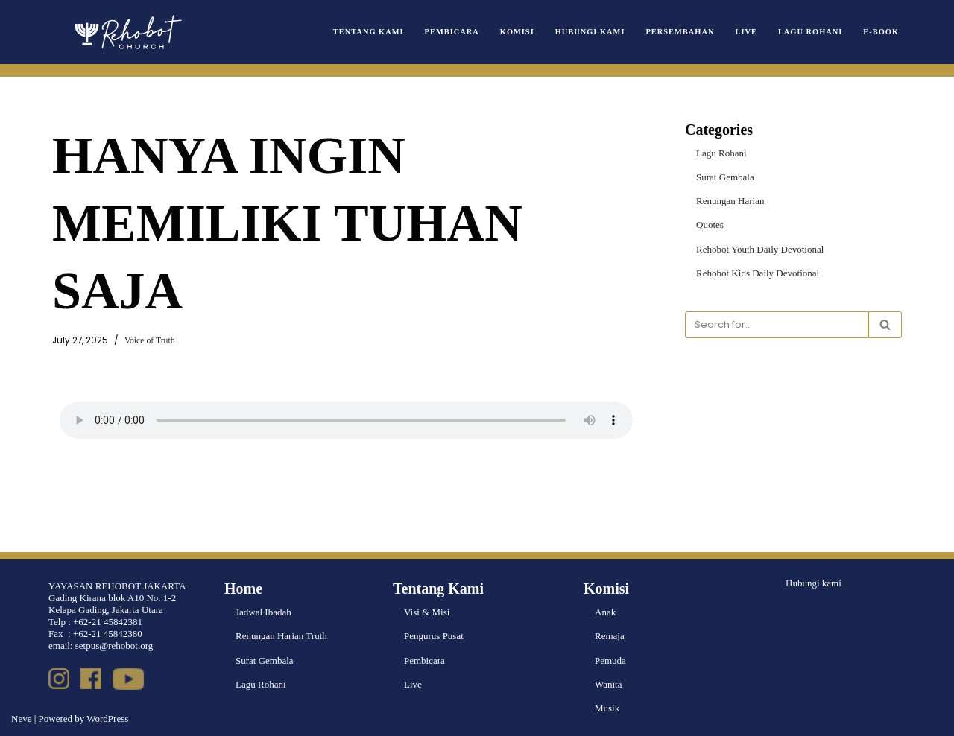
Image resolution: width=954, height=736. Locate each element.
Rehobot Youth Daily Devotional (760, 248)
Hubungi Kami (590, 32)
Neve (21, 718)
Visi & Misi (426, 612)
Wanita (608, 684)
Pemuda (610, 660)
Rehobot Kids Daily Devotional (757, 273)
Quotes (710, 224)
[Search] (776, 324)
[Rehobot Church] (126, 32)
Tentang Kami (369, 32)
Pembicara (452, 32)
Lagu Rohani (810, 32)
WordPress (107, 718)
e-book (881, 32)
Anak (605, 612)
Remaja (610, 636)
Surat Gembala (725, 177)
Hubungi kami (813, 583)
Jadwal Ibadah (263, 612)
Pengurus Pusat (434, 636)
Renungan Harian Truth (281, 636)
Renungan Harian (730, 200)
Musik (607, 708)
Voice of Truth (149, 341)
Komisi (517, 32)
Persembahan (680, 32)
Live (746, 32)
